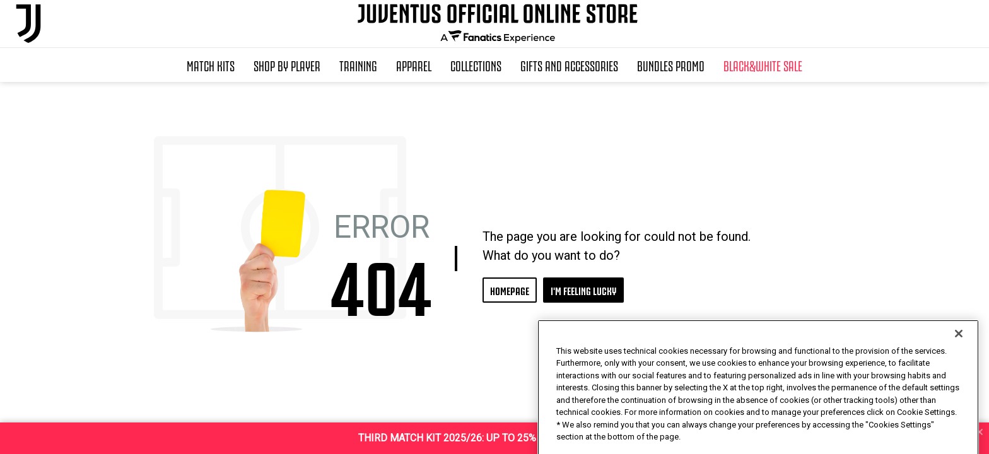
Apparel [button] (413, 65)
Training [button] (358, 65)
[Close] (959, 360)
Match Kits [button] (211, 65)
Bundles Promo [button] (671, 65)
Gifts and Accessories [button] (569, 65)
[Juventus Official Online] (28, 23)
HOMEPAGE (509, 289)
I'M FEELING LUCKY (583, 289)
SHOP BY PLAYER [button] (287, 65)
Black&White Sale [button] (762, 65)
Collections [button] (475, 65)
